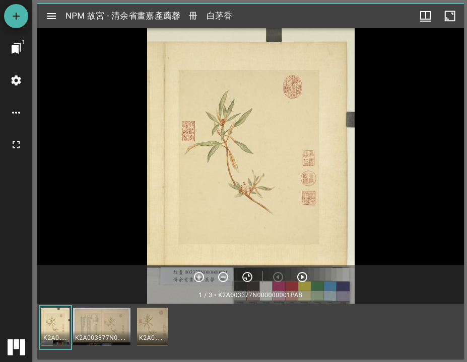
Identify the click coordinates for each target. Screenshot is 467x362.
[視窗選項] (426, 16)
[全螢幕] (16, 145)
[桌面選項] (16, 113)
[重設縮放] (247, 277)
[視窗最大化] (450, 16)
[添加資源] (16, 16)
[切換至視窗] (16, 48)
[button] (55, 327)
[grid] (250, 331)
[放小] (223, 277)
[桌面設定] (16, 80)
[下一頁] (302, 277)
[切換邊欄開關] (51, 16)
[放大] (199, 277)
